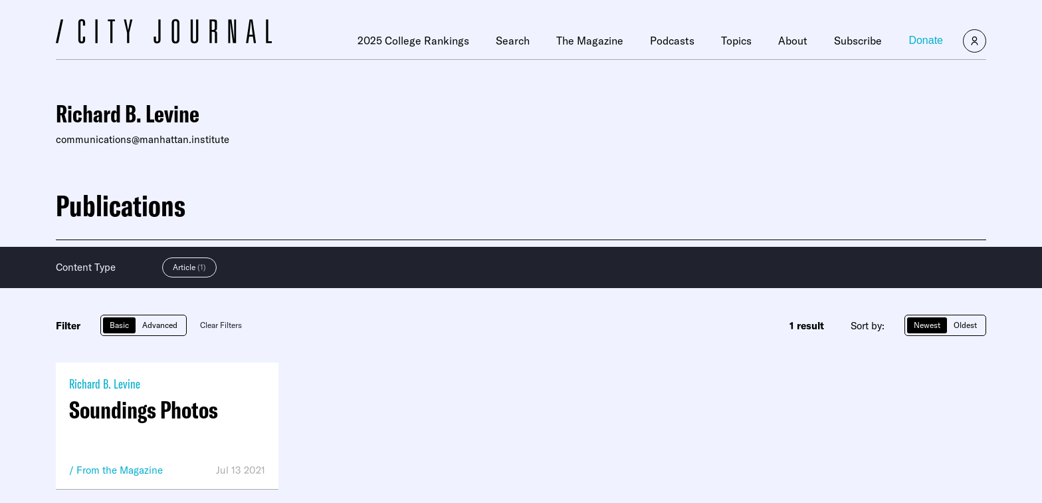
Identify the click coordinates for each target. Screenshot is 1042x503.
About (792, 41)
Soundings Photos (143, 410)
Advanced (159, 325)
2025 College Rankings (413, 41)
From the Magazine (119, 470)
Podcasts (672, 41)
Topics (736, 41)
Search (513, 41)
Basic (119, 325)
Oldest (965, 325)
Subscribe (858, 41)
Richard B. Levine (104, 383)
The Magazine (589, 41)
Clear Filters (221, 325)
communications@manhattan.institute (142, 139)
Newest (927, 325)
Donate (925, 40)
